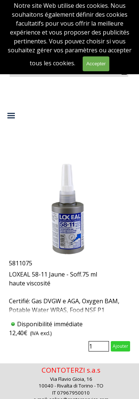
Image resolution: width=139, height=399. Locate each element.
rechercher (114, 61)
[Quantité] (99, 346)
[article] (69, 245)
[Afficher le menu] (124, 72)
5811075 (20, 263)
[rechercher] (75, 61)
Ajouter (120, 346)
